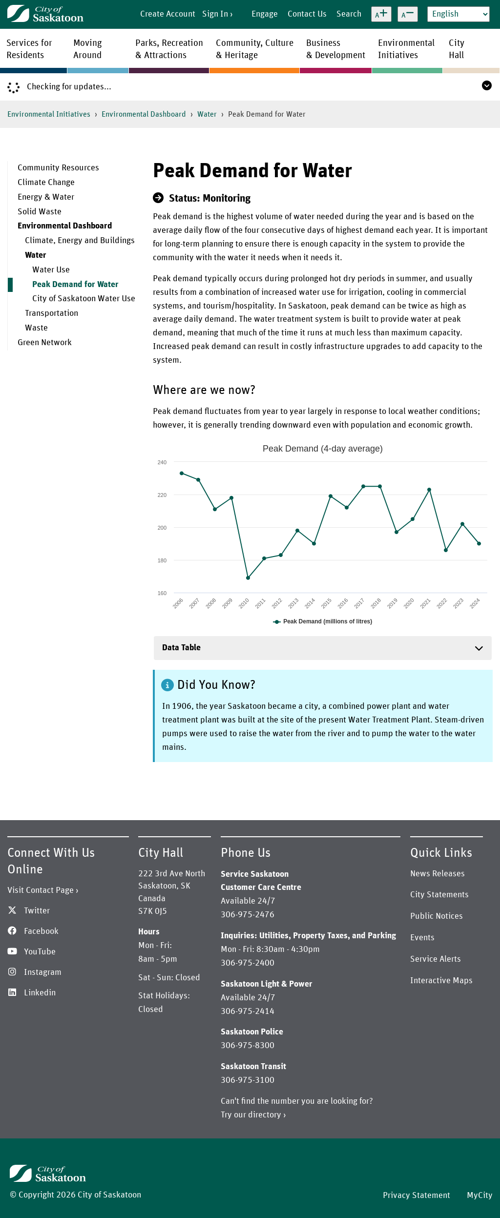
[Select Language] (458, 14)
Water (207, 114)
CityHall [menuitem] (456, 49)
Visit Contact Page (40, 890)
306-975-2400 (247, 963)
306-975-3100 (247, 1080)
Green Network (45, 342)
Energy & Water (46, 197)
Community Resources (58, 168)
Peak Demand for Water (75, 284)
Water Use (51, 270)
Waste (36, 328)
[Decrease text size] (407, 14)
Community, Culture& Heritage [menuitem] (254, 49)
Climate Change (46, 182)
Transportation (51, 313)
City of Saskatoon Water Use (83, 298)
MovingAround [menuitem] (87, 49)
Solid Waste (40, 211)
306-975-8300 (247, 1045)
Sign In (215, 14)
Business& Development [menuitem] (335, 49)
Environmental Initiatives (48, 114)
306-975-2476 (247, 914)
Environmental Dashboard (144, 114)
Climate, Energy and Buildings (80, 240)
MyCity (480, 1195)
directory (264, 1115)
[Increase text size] (381, 14)
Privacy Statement (416, 1195)
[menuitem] (77, 168)
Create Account (167, 14)
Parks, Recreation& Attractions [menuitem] (169, 49)
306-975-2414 (247, 1011)
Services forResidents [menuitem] (29, 49)
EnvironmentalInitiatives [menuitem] (406, 49)
